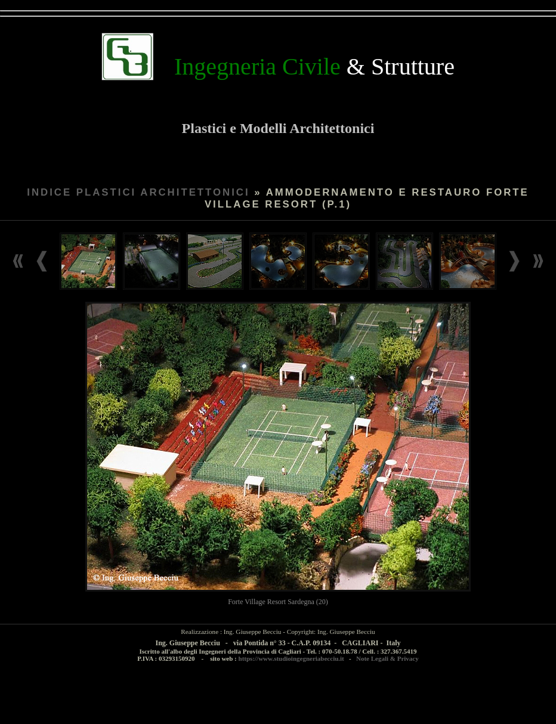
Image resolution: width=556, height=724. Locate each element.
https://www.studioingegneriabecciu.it (291, 658)
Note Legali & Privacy (387, 658)
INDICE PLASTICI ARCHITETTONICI (138, 192)
